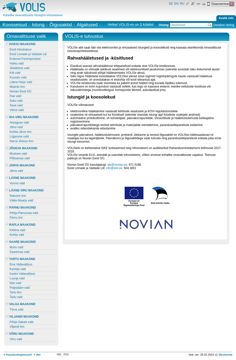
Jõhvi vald (16, 127)
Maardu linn (17, 86)
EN (176, 3)
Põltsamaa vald (20, 158)
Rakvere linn (18, 196)
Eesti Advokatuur (21, 49)
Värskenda (225, 354)
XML (59, 354)
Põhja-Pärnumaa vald (24, 213)
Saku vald (16, 100)
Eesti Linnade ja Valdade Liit (28, 54)
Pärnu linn (16, 217)
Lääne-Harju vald (21, 82)
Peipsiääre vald (20, 287)
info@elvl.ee (114, 168)
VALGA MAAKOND (20, 304)
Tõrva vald (16, 309)
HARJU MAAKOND (21, 44)
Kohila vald (17, 234)
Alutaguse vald (19, 122)
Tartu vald (16, 297)
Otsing (163, 25)
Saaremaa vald (20, 252)
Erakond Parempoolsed (25, 59)
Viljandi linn (17, 326)
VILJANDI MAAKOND (22, 316)
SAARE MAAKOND (21, 242)
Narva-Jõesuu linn (21, 141)
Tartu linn (16, 292)
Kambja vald (18, 269)
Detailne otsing (223, 25)
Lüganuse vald (19, 136)
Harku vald (17, 63)
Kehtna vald (17, 230)
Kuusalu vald (18, 77)
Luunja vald (17, 278)
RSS (66, 354)
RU (182, 3)
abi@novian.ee (117, 164)
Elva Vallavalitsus (21, 264)
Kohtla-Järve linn (20, 132)
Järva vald (16, 171)
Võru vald (16, 339)
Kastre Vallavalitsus (22, 273)
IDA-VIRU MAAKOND (22, 117)
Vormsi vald (17, 183)
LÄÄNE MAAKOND (21, 178)
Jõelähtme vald (20, 68)
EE (171, 3)
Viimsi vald (17, 110)
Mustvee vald (18, 153)
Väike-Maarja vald (21, 200)
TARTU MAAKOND (20, 259)
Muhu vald (16, 247)
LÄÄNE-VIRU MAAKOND (25, 190)
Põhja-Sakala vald (21, 322)
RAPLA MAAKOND (20, 224)
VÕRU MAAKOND (20, 333)
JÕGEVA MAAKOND (21, 148)
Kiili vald (15, 72)
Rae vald (15, 96)
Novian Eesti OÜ (20, 91)
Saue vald (16, 105)
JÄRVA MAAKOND (20, 165)
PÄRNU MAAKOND (21, 207)
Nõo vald (15, 283)
